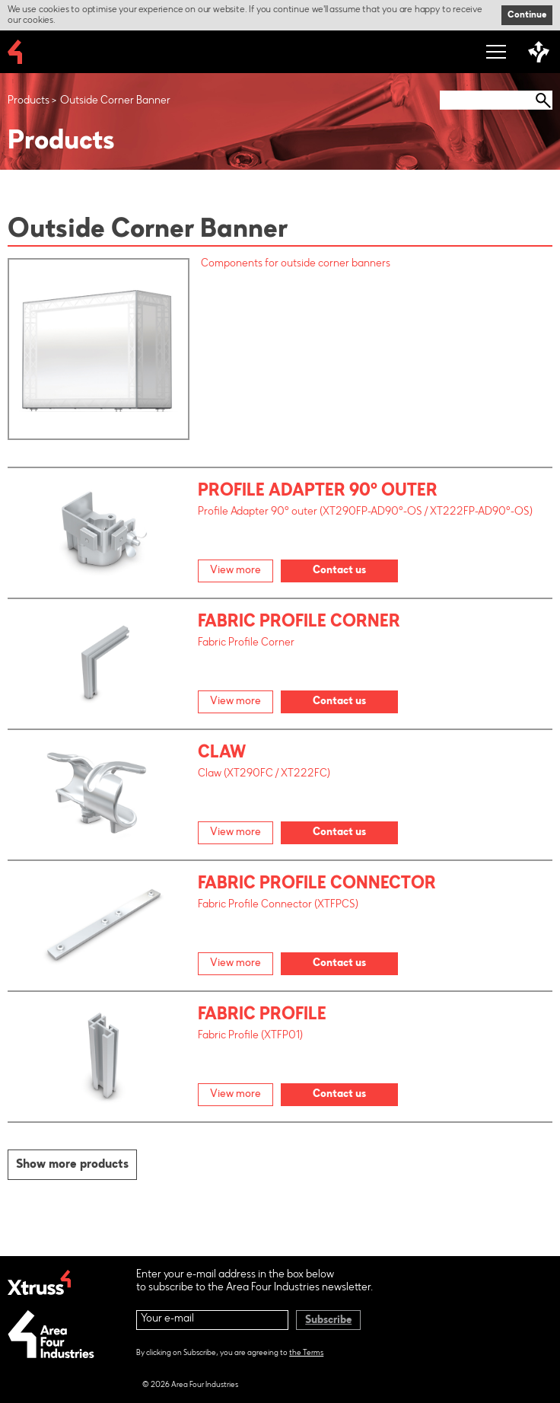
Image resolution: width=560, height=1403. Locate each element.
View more (235, 571)
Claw (222, 753)
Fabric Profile (262, 1015)
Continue (527, 15)
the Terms (306, 1353)
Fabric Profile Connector (317, 884)
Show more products (72, 1165)
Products (28, 101)
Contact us (339, 571)
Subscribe (328, 1320)
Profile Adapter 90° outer (318, 491)
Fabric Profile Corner (299, 622)
